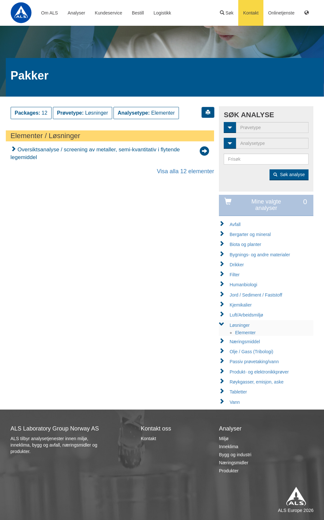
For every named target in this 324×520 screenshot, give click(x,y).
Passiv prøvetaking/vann (254, 361)
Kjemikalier (240, 304)
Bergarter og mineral (250, 234)
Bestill (138, 12)
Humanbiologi (243, 284)
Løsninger (240, 325)
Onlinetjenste (281, 12)
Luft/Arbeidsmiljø (246, 314)
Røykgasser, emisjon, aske (256, 381)
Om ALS (49, 12)
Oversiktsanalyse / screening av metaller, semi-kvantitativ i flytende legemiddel (95, 153)
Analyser (76, 12)
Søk (227, 12)
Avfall (235, 224)
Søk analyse (289, 174)
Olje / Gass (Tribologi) (251, 351)
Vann (235, 402)
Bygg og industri (235, 454)
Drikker (237, 264)
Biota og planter (245, 244)
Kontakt (250, 12)
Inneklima (228, 446)
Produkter (229, 470)
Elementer (245, 332)
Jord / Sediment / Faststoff (256, 295)
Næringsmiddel (245, 341)
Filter (235, 274)
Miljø (224, 438)
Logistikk (162, 12)
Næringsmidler (233, 462)
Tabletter (238, 391)
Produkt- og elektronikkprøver (259, 371)
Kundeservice (108, 12)
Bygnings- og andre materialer (260, 254)
